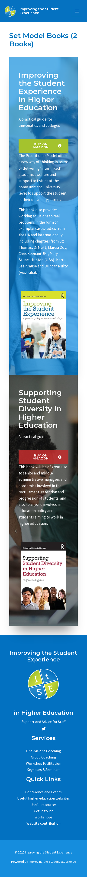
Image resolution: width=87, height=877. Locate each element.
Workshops (43, 817)
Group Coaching (43, 757)
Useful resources (43, 804)
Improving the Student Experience (39, 11)
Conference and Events (43, 792)
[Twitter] (44, 729)
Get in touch (43, 811)
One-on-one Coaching (43, 751)
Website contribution (43, 823)
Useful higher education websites (43, 798)
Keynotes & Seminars (43, 769)
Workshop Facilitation (43, 763)
